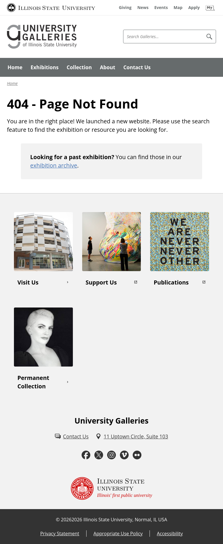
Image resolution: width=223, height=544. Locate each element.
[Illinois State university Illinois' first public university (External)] (111, 488)
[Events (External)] (161, 7)
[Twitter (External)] (98, 455)
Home (12, 83)
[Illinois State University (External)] (51, 7)
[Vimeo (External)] (124, 455)
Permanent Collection (33, 382)
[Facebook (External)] (86, 455)
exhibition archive (53, 165)
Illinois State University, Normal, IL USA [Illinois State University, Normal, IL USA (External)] (125, 519)
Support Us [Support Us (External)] (101, 282)
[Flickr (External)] (137, 455)
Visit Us (27, 282)
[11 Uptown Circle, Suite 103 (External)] (132, 436)
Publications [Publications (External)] (171, 282)
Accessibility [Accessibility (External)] (170, 533)
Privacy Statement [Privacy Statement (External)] (59, 533)
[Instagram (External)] (111, 455)
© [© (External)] (58, 519)
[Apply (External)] (194, 7)
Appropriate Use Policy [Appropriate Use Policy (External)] (118, 533)
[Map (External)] (178, 7)
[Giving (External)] (125, 7)
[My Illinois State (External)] (210, 7)
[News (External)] (143, 7)
